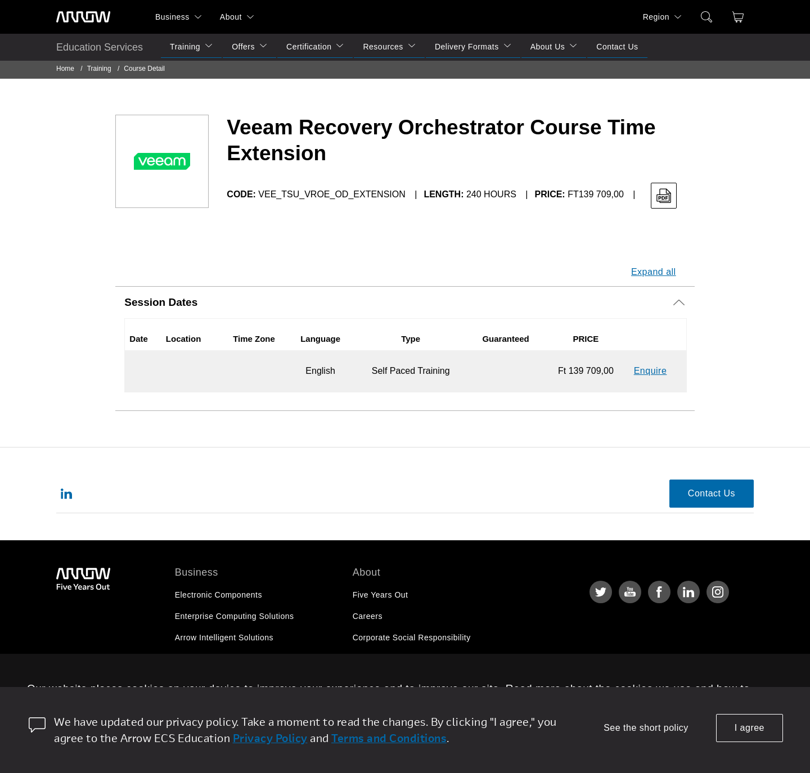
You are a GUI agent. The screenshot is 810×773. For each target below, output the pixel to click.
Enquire (650, 371)
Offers (243, 46)
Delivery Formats (467, 46)
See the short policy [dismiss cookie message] (646, 728)
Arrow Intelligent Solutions (224, 637)
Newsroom (373, 680)
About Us (547, 46)
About (231, 16)
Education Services (99, 47)
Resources (383, 46)
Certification (308, 46)
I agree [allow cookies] (749, 728)
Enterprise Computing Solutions (234, 616)
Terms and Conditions (389, 738)
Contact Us (617, 46)
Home (65, 69)
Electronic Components (218, 594)
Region (656, 16)
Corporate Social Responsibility (412, 637)
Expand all (653, 272)
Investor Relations (387, 658)
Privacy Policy (270, 738)
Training (185, 46)
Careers (367, 616)
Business (172, 16)
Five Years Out (380, 594)
